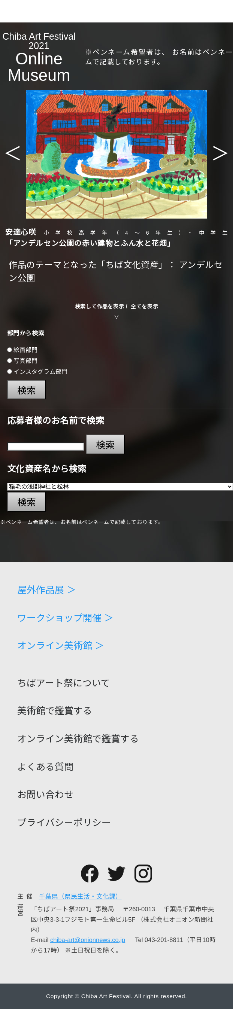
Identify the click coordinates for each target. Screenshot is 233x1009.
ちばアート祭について (63, 683)
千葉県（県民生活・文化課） (80, 896)
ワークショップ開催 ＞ (65, 618)
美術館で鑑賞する (54, 711)
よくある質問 (45, 767)
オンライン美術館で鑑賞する (78, 739)
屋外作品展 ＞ (46, 590)
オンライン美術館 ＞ (60, 645)
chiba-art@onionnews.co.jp (87, 940)
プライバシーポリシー (64, 822)
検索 (26, 390)
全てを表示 (144, 307)
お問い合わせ (45, 794)
